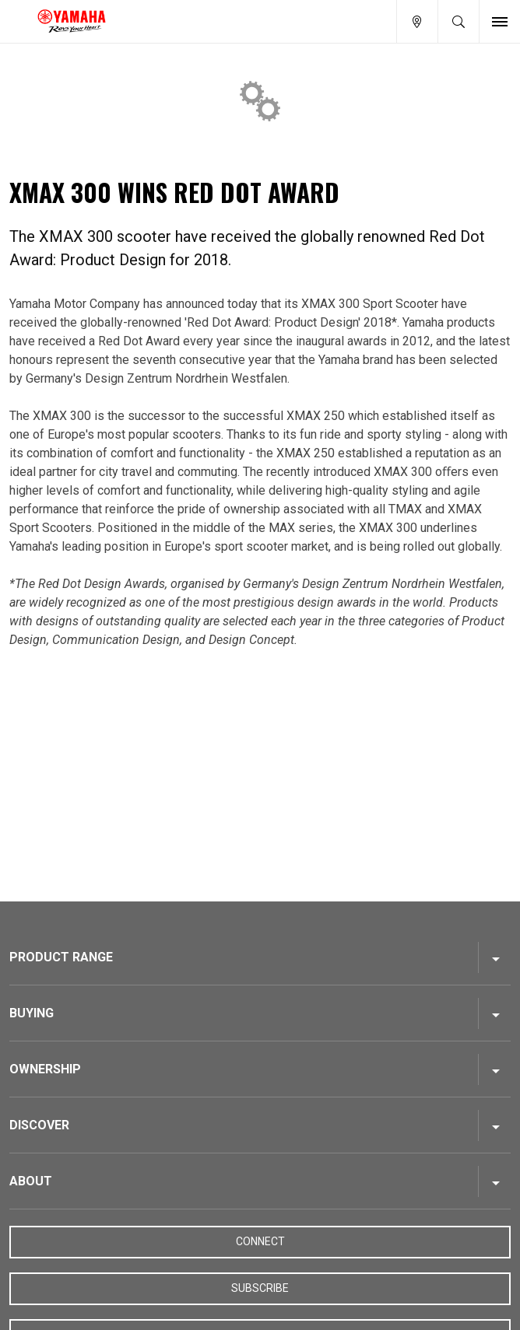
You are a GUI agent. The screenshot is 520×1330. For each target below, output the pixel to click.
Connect (260, 1241)
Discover (39, 1125)
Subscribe (260, 1288)
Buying (31, 1013)
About (30, 1181)
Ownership (45, 1069)
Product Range (61, 957)
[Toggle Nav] (500, 21)
